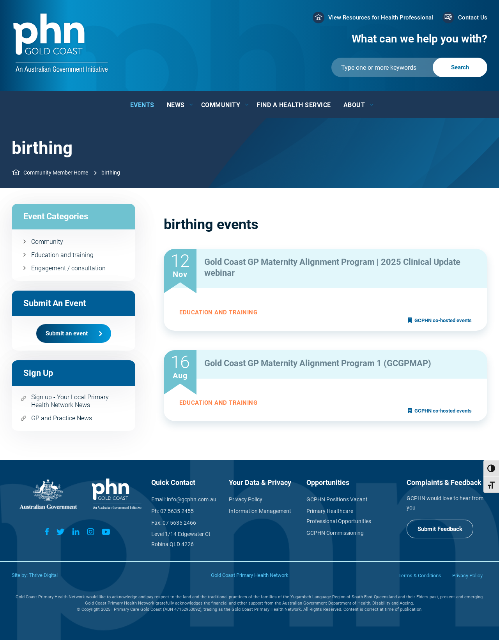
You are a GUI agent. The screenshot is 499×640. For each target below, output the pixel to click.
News (176, 105)
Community (221, 105)
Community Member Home (55, 172)
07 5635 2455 (177, 511)
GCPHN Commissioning (335, 533)
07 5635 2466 (179, 523)
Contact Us (472, 17)
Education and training (62, 255)
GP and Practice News (61, 418)
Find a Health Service (294, 105)
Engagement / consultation (68, 268)
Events (142, 105)
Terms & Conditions (419, 575)
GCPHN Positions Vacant (337, 499)
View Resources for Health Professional (380, 17)
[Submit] (409, 67)
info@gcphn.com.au (191, 499)
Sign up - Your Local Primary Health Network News (70, 401)
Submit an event (67, 333)
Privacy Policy (245, 499)
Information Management (260, 511)
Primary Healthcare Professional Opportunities (338, 516)
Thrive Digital (43, 575)
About (354, 105)
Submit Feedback (440, 528)
